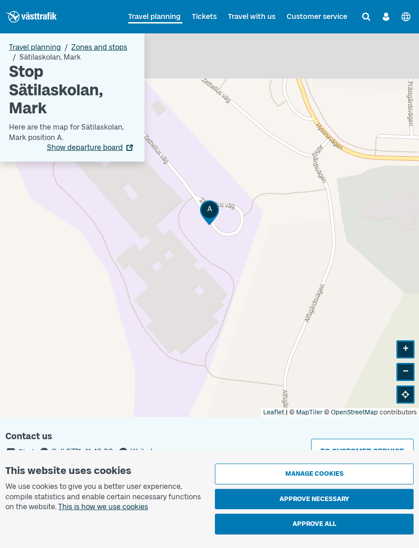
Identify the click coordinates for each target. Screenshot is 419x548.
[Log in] (386, 16)
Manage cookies (314, 474)
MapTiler (309, 412)
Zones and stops (99, 47)
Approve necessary (314, 499)
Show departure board (85, 147)
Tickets (204, 16)
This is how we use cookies (103, 506)
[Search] (366, 16)
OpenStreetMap (354, 412)
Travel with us (251, 16)
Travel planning (154, 16)
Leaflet (273, 412)
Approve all (314, 524)
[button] (209, 212)
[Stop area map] (209, 225)
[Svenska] (406, 16)
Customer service (317, 16)
